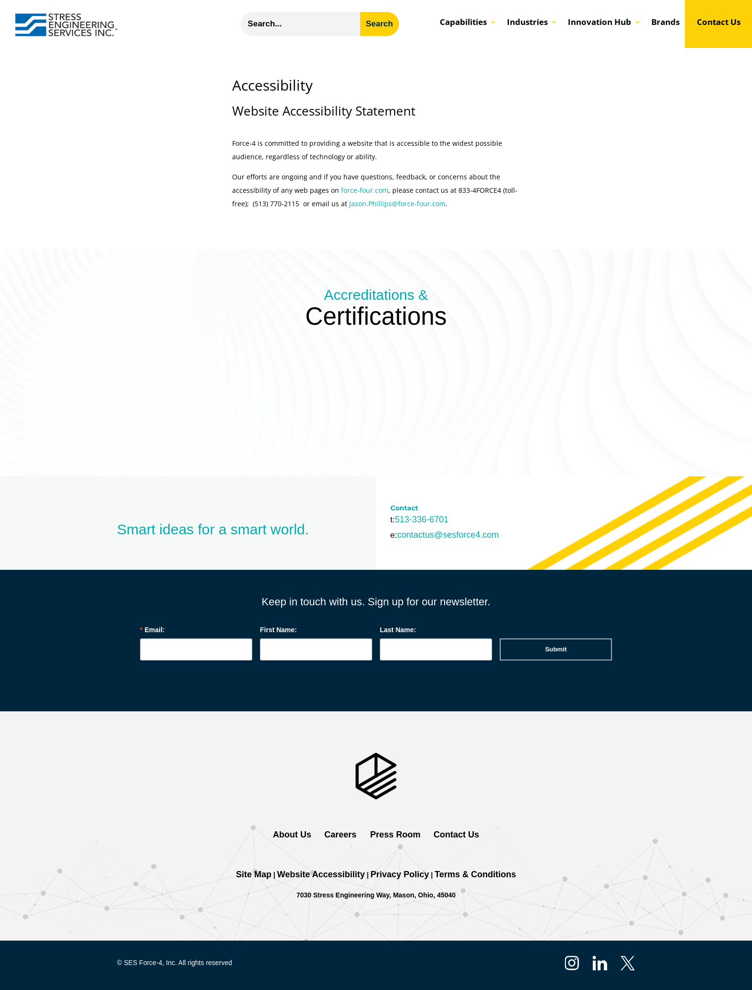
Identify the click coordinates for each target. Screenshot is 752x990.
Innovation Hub (599, 23)
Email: (154, 630)
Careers (340, 834)
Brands (665, 23)
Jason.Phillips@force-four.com (397, 203)
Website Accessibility (321, 874)
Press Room (394, 834)
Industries (527, 23)
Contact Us (718, 23)
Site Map (253, 874)
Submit (555, 649)
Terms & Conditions (475, 874)
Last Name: (398, 630)
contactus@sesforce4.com (448, 535)
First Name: (278, 630)
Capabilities (463, 23)
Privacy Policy (400, 874)
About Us (292, 834)
